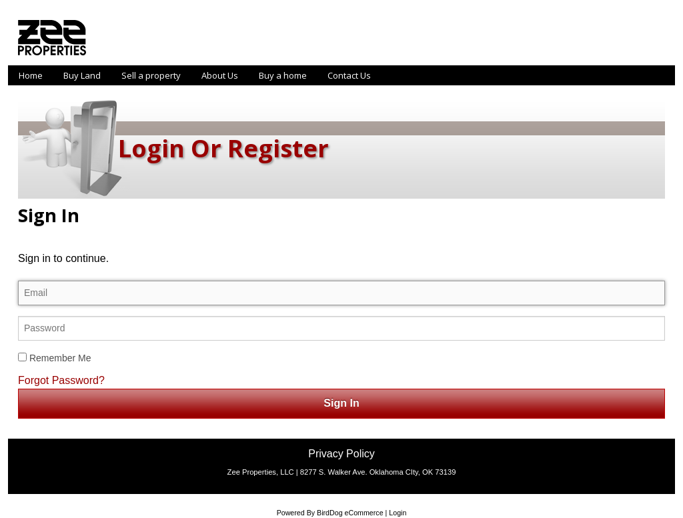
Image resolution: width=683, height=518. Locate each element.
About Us (219, 75)
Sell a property (151, 75)
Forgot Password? (61, 380)
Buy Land (82, 75)
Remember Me (54, 358)
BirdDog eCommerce (350, 513)
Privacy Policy (341, 453)
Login (397, 513)
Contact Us (349, 75)
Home (31, 75)
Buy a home (283, 75)
